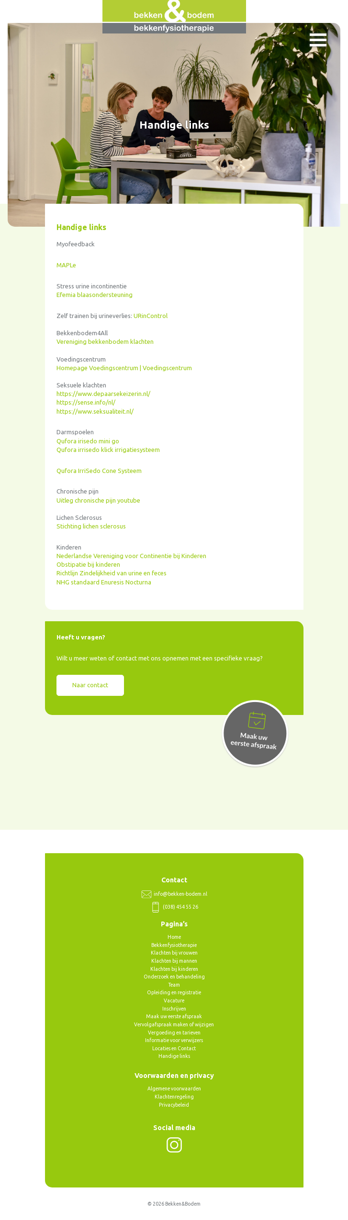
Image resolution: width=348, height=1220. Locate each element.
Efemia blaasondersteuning (94, 294)
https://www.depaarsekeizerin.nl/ (103, 393)
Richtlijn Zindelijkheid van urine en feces (111, 573)
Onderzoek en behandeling (174, 976)
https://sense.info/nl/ (85, 402)
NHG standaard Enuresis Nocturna (103, 582)
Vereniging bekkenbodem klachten (105, 341)
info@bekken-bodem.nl (174, 894)
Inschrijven (174, 1008)
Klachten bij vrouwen (174, 953)
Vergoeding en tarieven (174, 1032)
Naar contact (90, 684)
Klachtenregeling (174, 1096)
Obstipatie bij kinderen (88, 564)
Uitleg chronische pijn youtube (98, 500)
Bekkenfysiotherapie (174, 945)
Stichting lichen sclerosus (91, 526)
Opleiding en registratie (174, 992)
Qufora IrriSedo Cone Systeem (99, 470)
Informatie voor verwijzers (174, 1040)
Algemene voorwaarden (174, 1088)
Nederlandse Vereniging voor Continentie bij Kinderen (131, 555)
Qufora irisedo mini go (87, 441)
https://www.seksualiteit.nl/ (95, 411)
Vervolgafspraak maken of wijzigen (174, 1024)
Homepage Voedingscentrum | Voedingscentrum (124, 367)
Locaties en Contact (174, 1048)
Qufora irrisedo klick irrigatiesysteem (108, 449)
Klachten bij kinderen (174, 969)
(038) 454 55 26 (174, 907)
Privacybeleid (174, 1105)
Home (174, 937)
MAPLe (66, 265)
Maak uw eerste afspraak (174, 1016)
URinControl (151, 315)
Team (174, 985)
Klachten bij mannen (174, 961)
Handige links (174, 1056)
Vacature (174, 1000)
